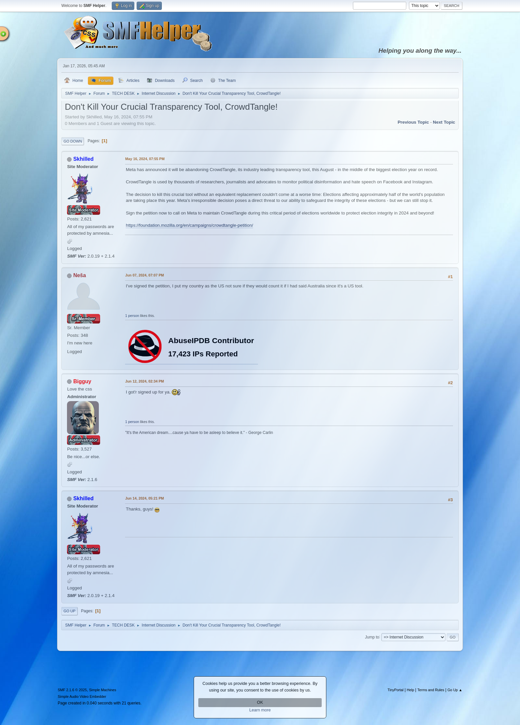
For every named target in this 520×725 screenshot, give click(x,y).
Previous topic (413, 122)
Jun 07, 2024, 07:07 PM (144, 275)
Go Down (72, 141)
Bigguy (82, 381)
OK (260, 702)
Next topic (444, 122)
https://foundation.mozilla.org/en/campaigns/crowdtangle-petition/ (189, 225)
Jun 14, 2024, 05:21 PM (144, 498)
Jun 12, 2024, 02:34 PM (144, 381)
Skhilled (83, 159)
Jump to (372, 636)
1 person (132, 316)
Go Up (69, 611)
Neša (79, 275)
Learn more (260, 710)
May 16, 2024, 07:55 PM (144, 159)
